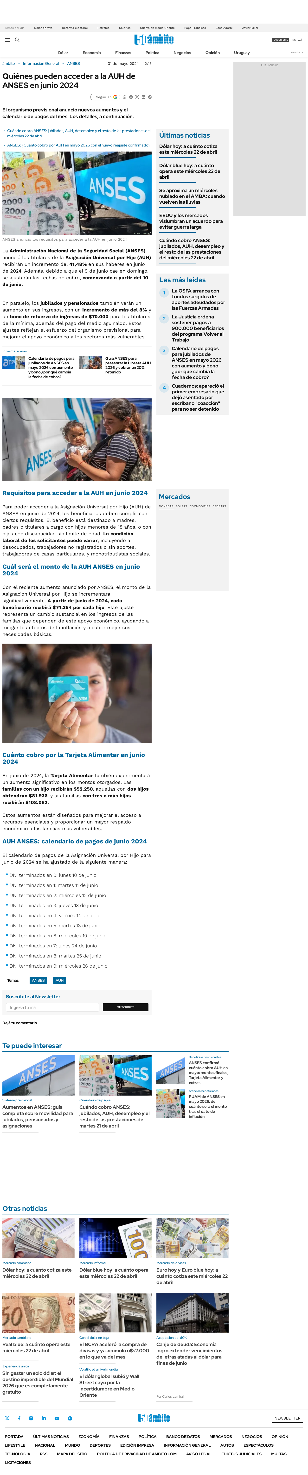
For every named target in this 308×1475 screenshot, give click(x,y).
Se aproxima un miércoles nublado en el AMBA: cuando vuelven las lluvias (192, 196)
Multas (279, 1454)
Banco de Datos (183, 1436)
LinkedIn (44, 1418)
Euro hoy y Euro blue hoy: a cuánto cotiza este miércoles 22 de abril (192, 1276)
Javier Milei (250, 28)
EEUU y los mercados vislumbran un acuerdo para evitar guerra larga (191, 221)
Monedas (166, 506)
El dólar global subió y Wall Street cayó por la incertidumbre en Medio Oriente (109, 1385)
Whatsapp (70, 1418)
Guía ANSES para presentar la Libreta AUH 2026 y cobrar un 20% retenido (128, 365)
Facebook (19, 1418)
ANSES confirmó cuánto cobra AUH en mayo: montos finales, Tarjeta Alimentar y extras (208, 1072)
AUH (60, 980)
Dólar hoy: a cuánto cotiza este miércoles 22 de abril (188, 149)
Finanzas (123, 52)
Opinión (212, 52)
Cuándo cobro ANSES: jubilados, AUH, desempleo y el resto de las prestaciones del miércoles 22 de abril (192, 249)
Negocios (182, 52)
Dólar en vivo (43, 28)
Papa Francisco (195, 28)
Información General (41, 64)
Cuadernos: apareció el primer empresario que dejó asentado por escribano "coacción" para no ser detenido (198, 397)
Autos (227, 1445)
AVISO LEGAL (199, 1454)
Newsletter (297, 52)
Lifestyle (15, 1445)
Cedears (219, 506)
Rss (43, 1454)
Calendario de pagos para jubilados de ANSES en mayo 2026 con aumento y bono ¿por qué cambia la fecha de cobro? (51, 367)
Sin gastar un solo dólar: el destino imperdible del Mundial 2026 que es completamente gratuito (37, 1382)
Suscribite (126, 1007)
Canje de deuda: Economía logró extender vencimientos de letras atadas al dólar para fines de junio (189, 1353)
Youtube (56, 1418)
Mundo (72, 1445)
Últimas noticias (51, 1436)
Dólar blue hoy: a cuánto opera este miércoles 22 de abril (189, 171)
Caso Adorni (224, 28)
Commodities (200, 506)
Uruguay (242, 52)
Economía (92, 52)
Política (152, 52)
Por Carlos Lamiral (170, 1396)
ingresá (297, 39)
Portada (14, 1436)
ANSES (73, 64)
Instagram (31, 1418)
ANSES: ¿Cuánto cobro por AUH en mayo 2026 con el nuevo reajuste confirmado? (78, 145)
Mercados (221, 1436)
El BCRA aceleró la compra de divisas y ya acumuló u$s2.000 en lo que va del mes (114, 1350)
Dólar (63, 52)
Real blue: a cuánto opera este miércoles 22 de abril (36, 1347)
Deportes (100, 1445)
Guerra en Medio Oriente (157, 28)
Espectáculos (259, 1445)
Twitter (7, 1418)
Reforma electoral (75, 28)
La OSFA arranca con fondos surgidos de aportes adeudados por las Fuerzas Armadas (198, 299)
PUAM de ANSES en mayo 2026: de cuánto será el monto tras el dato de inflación (208, 1106)
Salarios (124, 28)
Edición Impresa (137, 1445)
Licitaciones (18, 1462)
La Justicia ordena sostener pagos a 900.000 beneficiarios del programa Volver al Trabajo (198, 328)
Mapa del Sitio (72, 1454)
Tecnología (17, 1454)
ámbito (8, 64)
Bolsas (181, 506)
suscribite (281, 39)
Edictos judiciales (241, 1454)
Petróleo (103, 28)
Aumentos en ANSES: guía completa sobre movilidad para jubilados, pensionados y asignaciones (37, 1116)
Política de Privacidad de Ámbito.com (137, 1454)
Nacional (45, 1445)
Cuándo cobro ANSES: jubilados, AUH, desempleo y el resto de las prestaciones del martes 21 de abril (114, 1116)
